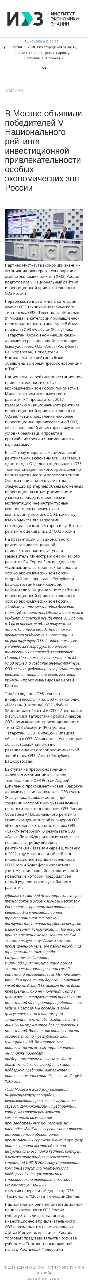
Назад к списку (13, 90)
